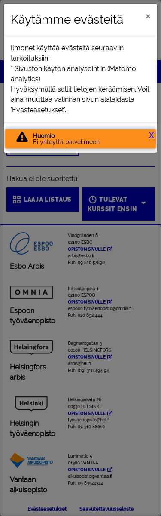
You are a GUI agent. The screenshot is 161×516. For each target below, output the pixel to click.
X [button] (151, 135)
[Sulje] (148, 16)
